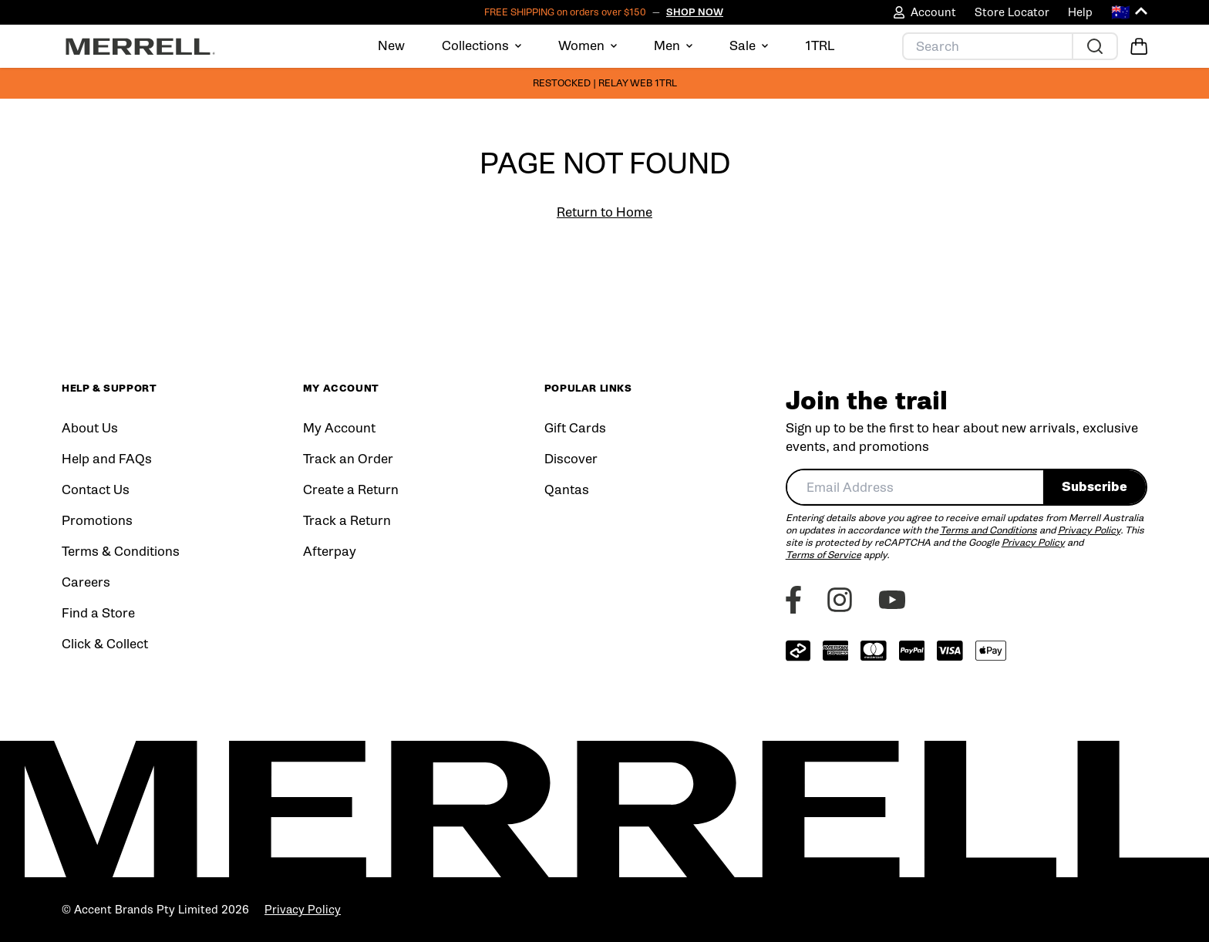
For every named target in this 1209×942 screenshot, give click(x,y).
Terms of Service (823, 554)
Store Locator (1012, 12)
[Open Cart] (1138, 46)
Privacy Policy (1089, 530)
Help (1080, 12)
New (391, 46)
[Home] (140, 46)
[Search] (988, 46)
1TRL (820, 46)
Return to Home (604, 212)
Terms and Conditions (988, 530)
